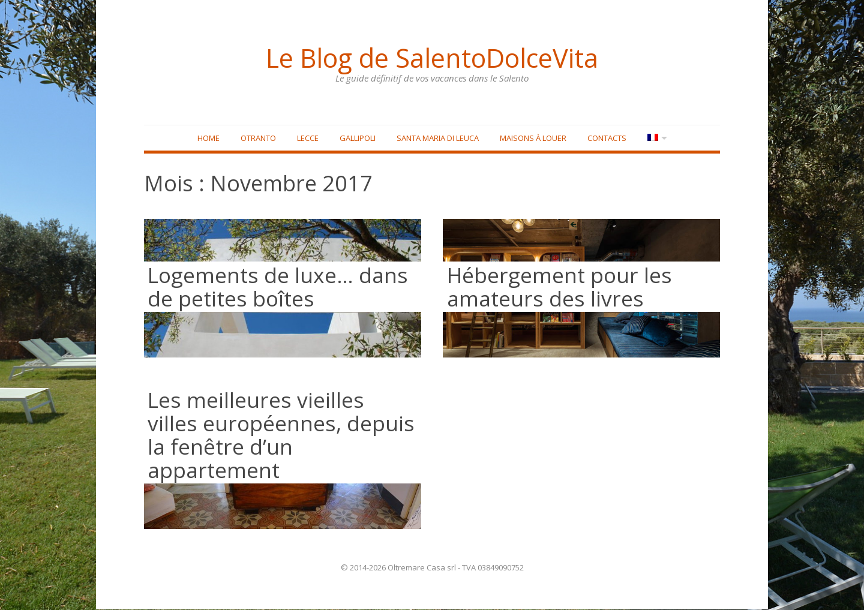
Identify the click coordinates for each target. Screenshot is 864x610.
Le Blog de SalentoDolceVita (432, 57)
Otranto (257, 138)
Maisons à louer (532, 138)
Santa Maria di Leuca (436, 138)
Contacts (605, 138)
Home (207, 138)
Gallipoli (356, 138)
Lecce (306, 138)
